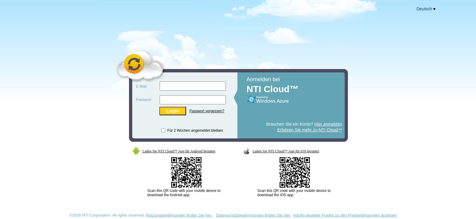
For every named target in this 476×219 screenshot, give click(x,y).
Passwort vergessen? (206, 111)
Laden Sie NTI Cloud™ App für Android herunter (179, 151)
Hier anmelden (328, 124)
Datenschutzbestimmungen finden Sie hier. (253, 215)
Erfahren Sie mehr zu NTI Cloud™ (309, 129)
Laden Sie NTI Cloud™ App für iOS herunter (286, 151)
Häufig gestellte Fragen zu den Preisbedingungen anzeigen (345, 215)
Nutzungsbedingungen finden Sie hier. (179, 215)
